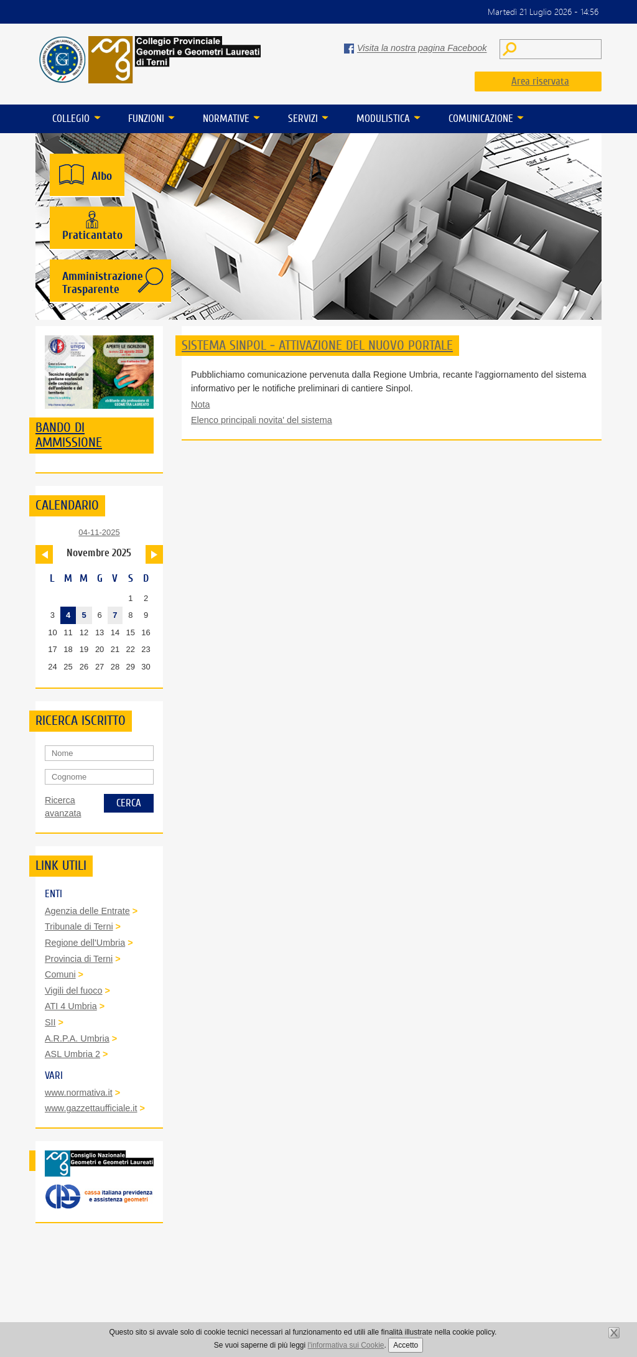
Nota (200, 404)
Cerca (128, 802)
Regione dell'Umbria (85, 943)
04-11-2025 (98, 532)
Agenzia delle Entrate (87, 911)
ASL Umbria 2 (72, 1054)
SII (50, 1022)
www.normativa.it (79, 1093)
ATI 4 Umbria (71, 1006)
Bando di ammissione (68, 434)
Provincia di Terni (79, 959)
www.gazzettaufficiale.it (91, 1108)
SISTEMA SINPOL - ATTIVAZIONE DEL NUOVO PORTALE (317, 345)
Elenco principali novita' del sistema (261, 420)
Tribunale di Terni (79, 926)
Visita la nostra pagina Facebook (422, 49)
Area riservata (540, 81)
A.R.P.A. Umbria (77, 1038)
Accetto (405, 1345)
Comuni (60, 974)
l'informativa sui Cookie (346, 1345)
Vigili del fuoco (74, 991)
